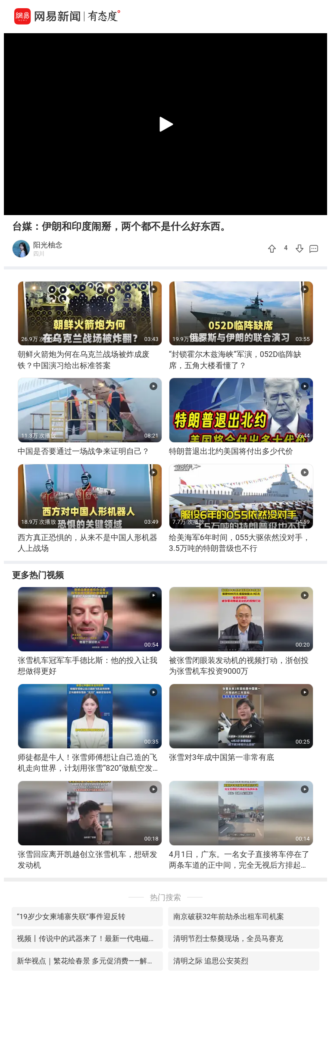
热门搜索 (165, 897)
